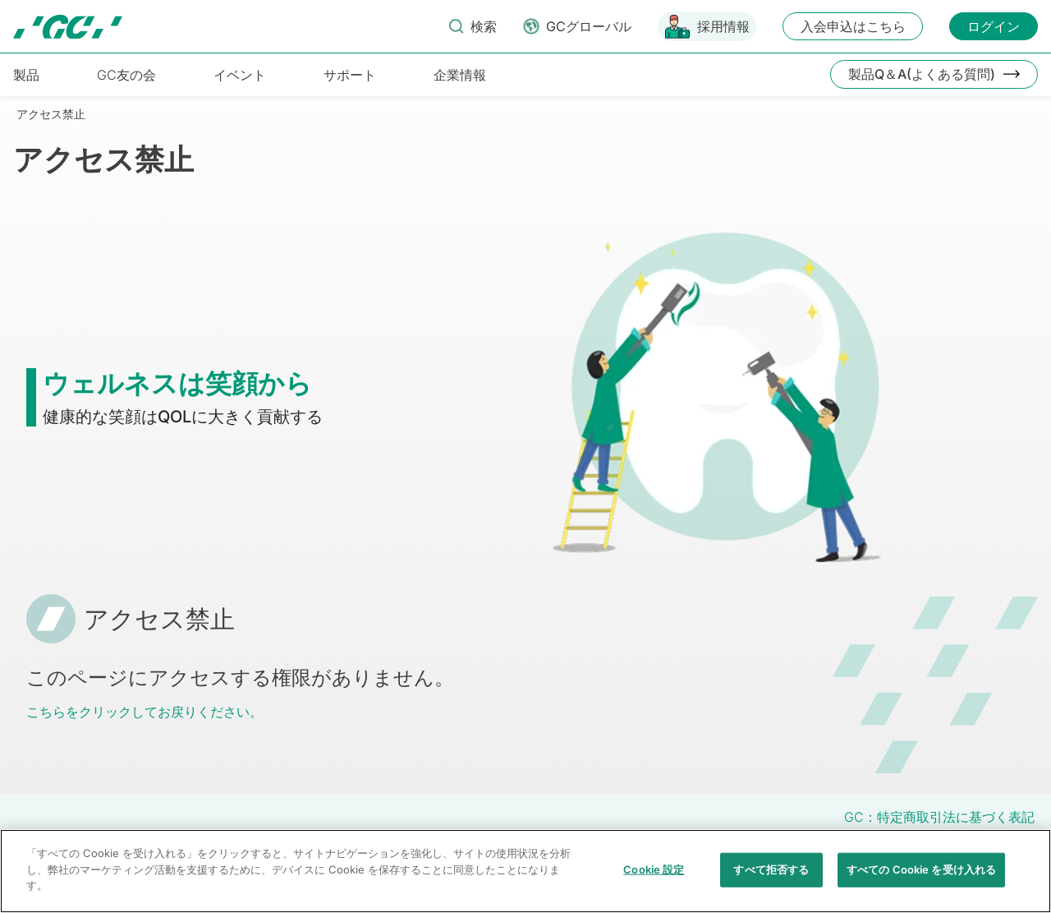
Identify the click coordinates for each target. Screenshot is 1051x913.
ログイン (993, 26)
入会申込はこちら (853, 26)
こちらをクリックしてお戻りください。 (144, 711)
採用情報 (723, 26)
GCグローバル (588, 26)
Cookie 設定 (653, 881)
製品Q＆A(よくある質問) (921, 74)
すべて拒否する (771, 881)
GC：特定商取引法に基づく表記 (939, 817)
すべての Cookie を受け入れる (921, 881)
